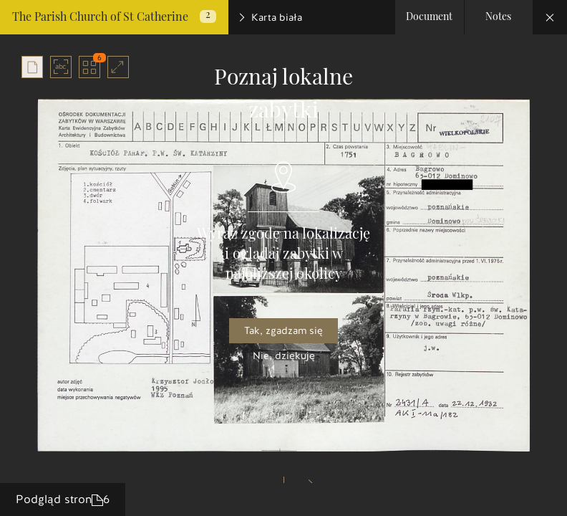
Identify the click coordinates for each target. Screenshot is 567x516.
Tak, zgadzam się (283, 331)
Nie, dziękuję (284, 356)
